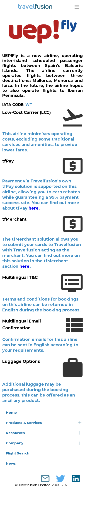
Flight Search (17, 453)
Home (11, 412)
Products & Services (24, 423)
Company (14, 443)
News (11, 463)
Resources (15, 433)
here (34, 208)
